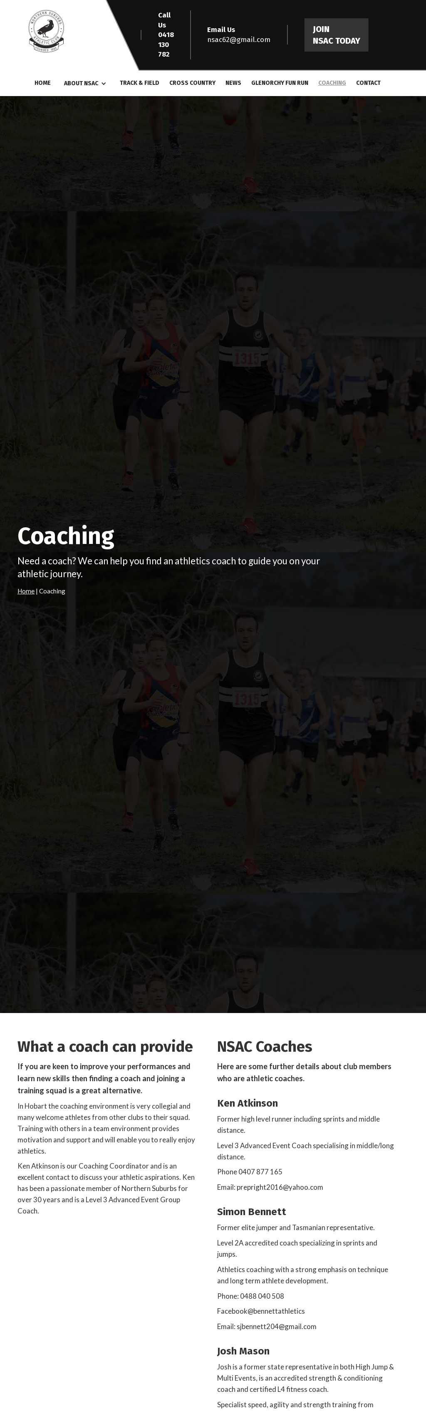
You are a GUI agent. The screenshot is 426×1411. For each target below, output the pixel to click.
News (233, 82)
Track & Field (139, 82)
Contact (368, 82)
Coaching (332, 82)
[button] (85, 83)
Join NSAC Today (336, 35)
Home (43, 82)
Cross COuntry (192, 82)
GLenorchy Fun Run (279, 82)
